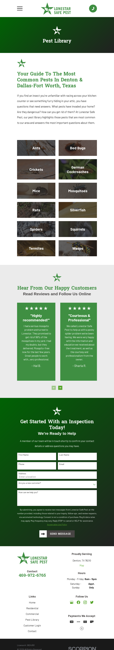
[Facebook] (78, 602)
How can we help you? (28, 492)
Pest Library (32, 619)
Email (61, 464)
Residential (32, 608)
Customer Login (32, 625)
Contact (32, 631)
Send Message (60, 534)
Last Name (64, 455)
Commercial (32, 614)
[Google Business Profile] (71, 602)
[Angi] (81, 609)
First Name (23, 455)
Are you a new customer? (30, 483)
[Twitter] (92, 602)
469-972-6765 (32, 576)
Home (32, 602)
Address (22, 473)
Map (82, 565)
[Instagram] (85, 602)
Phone (21, 464)
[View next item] (60, 388)
